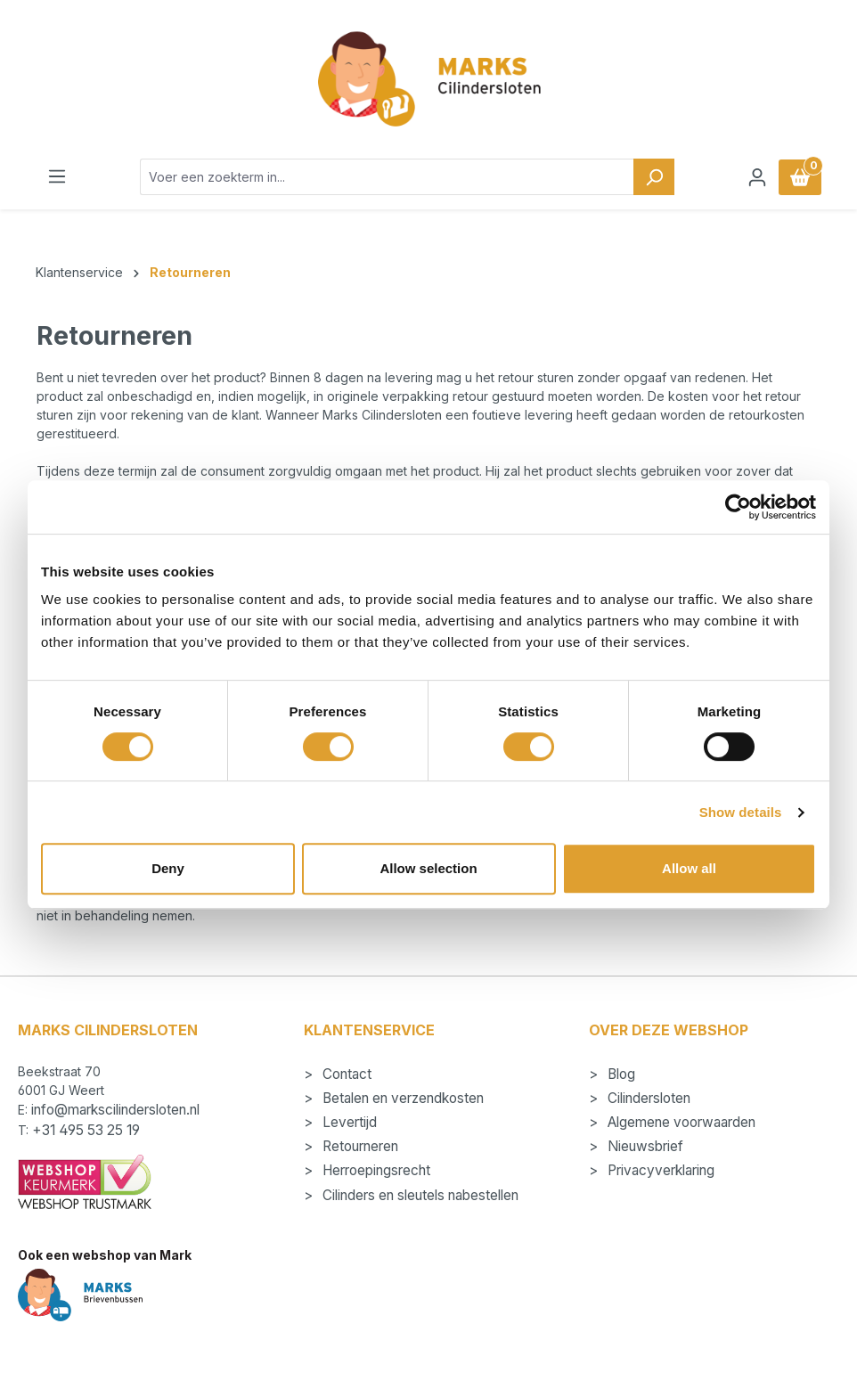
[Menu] (57, 176)
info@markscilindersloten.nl (115, 1109)
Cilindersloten (647, 1098)
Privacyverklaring (659, 1170)
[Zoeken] (653, 177)
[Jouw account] (757, 177)
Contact (345, 1074)
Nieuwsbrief (643, 1146)
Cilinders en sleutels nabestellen (418, 1195)
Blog (619, 1074)
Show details (740, 812)
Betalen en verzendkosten (401, 1098)
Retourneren (358, 1146)
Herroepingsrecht (374, 1170)
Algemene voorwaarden (679, 1122)
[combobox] (387, 177)
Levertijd (348, 1122)
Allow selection (428, 868)
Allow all (689, 868)
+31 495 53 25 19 (86, 1130)
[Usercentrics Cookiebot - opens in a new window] (738, 507)
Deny (167, 868)
